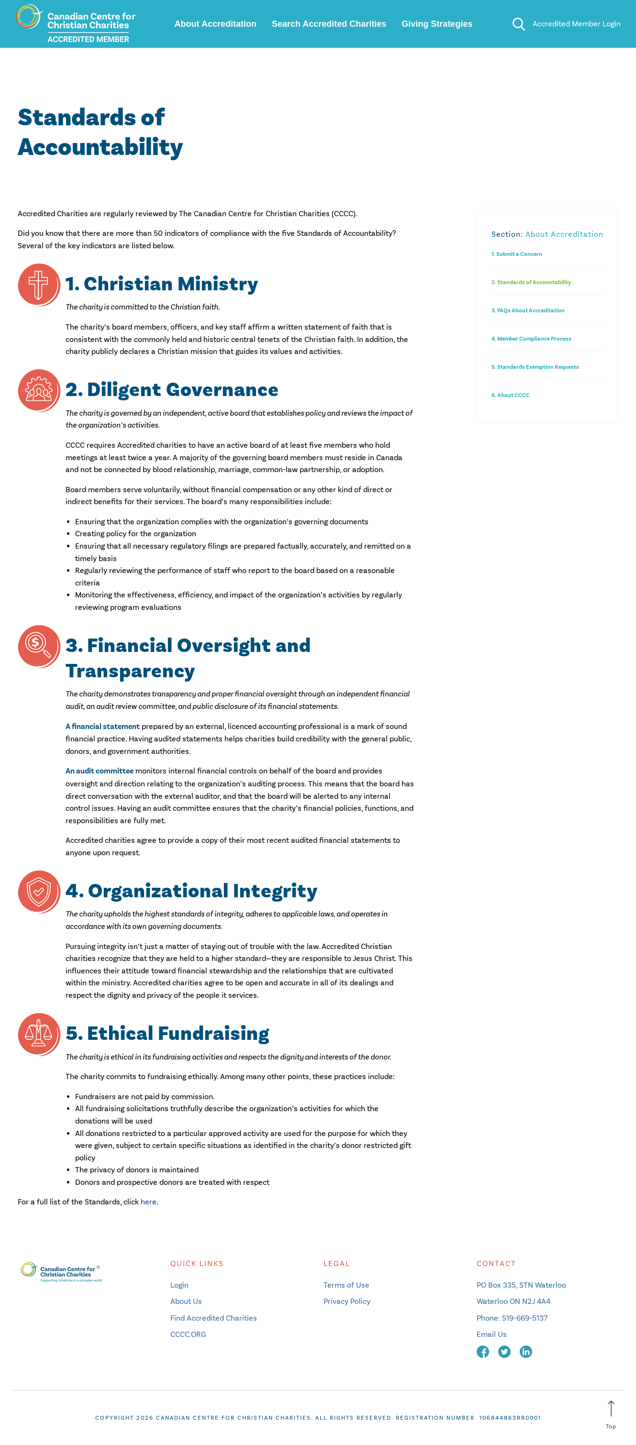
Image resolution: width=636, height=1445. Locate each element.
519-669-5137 (524, 1318)
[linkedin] (526, 1351)
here (148, 1201)
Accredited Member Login (577, 23)
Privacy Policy (347, 1301)
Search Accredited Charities (329, 24)
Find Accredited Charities (213, 1318)
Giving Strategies (437, 24)
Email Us (492, 1334)
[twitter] (505, 1351)
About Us (186, 1301)
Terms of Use (346, 1285)
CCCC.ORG (188, 1334)
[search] (518, 24)
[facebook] (484, 1351)
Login (179, 1285)
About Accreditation (216, 24)
